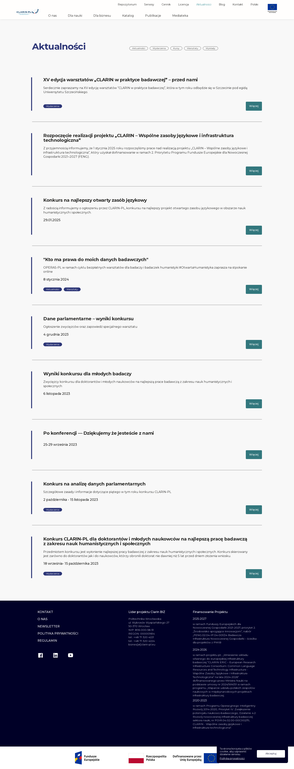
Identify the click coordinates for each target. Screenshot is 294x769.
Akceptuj (271, 753)
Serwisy (149, 4)
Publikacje (153, 15)
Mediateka (180, 15)
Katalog (128, 15)
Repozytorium (127, 4)
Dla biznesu (102, 15)
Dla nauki (75, 15)
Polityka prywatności (232, 758)
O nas (52, 15)
